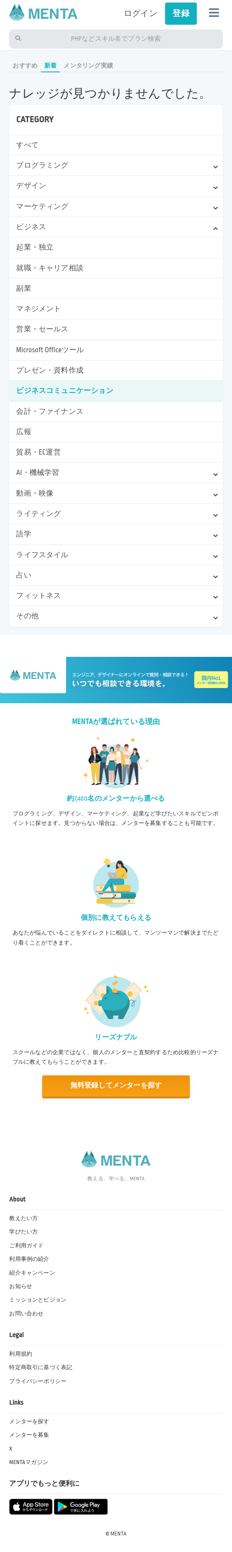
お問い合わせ (26, 1314)
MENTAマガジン (28, 1462)
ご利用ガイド (26, 1246)
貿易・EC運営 (38, 452)
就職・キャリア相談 (49, 268)
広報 (23, 432)
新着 (50, 65)
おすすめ (25, 65)
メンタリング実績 (88, 65)
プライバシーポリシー (37, 1381)
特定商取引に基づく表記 (40, 1367)
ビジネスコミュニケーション (64, 391)
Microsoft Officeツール (50, 350)
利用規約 (20, 1354)
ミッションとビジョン (37, 1300)
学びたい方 (23, 1232)
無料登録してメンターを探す (116, 1085)
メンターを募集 (29, 1435)
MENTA (118, 1534)
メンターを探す (29, 1422)
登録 (180, 13)
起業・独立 (34, 247)
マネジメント (38, 309)
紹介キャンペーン (32, 1273)
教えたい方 (23, 1218)
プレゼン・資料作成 (49, 370)
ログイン (140, 13)
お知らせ (20, 1286)
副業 (23, 288)
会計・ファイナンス (49, 412)
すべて (27, 145)
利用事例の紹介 (29, 1259)
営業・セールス (42, 329)
